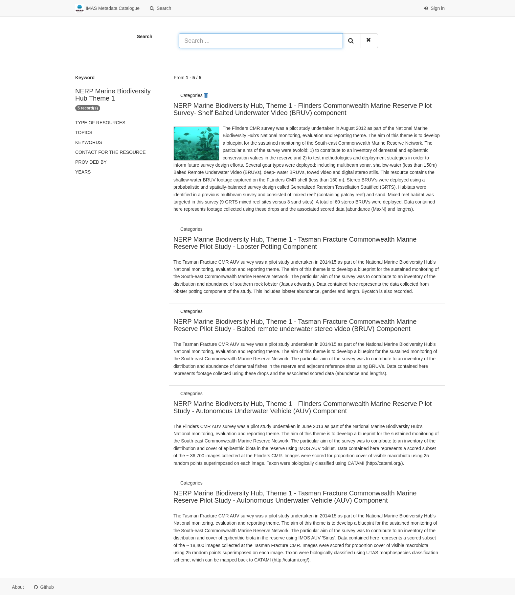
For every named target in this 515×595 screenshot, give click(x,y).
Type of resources (100, 122)
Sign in (434, 8)
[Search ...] (261, 40)
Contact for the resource (110, 152)
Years (83, 172)
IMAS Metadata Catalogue (107, 8)
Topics (83, 132)
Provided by (91, 162)
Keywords (88, 142)
